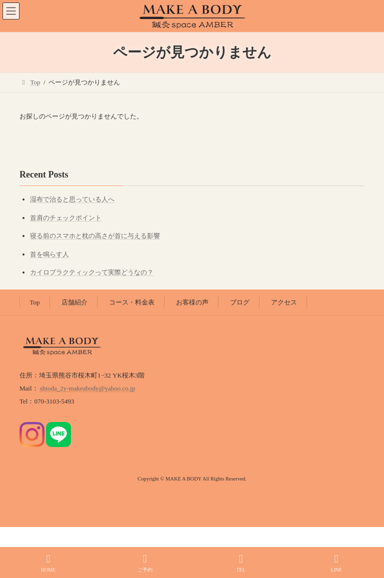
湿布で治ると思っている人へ (72, 199)
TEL (241, 563)
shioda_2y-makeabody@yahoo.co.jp (87, 388)
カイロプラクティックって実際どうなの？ (92, 272)
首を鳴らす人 (49, 254)
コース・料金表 (131, 302)
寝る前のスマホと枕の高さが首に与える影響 (95, 236)
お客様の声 (192, 302)
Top (35, 302)
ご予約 (145, 563)
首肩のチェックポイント (66, 218)
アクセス (284, 302)
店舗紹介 (75, 302)
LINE (337, 563)
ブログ (240, 302)
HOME (48, 563)
